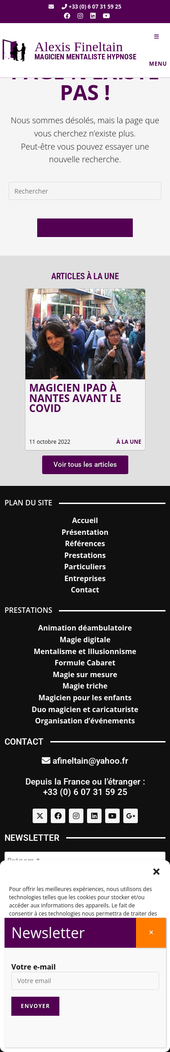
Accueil (85, 520)
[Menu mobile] (156, 50)
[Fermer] (151, 933)
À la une (129, 442)
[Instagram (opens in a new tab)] (80, 16)
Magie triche (85, 686)
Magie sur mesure (85, 674)
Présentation (85, 532)
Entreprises (85, 578)
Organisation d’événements (85, 721)
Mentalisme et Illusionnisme (85, 651)
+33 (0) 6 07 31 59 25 (91, 6)
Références (85, 543)
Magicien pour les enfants (85, 698)
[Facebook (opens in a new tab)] (67, 16)
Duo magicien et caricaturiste (85, 709)
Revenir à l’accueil (85, 227)
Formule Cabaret (85, 663)
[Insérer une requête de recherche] (85, 191)
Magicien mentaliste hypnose (85, 57)
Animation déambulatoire (85, 628)
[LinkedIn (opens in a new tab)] (93, 16)
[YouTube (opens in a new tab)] (104, 16)
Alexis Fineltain (78, 46)
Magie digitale (84, 640)
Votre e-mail (33, 967)
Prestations (85, 555)
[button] (156, 871)
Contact (85, 590)
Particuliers (85, 567)
